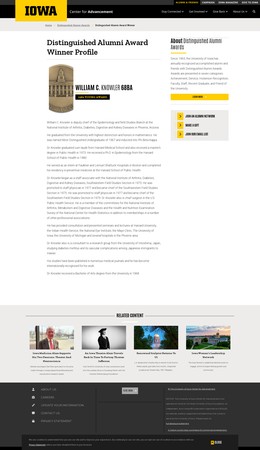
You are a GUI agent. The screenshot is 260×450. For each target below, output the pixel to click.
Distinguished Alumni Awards (73, 25)
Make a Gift (188, 125)
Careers (47, 397)
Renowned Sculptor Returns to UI (156, 355)
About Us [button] (240, 11)
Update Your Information (62, 405)
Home (48, 25)
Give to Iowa (250, 2)
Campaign (208, 2)
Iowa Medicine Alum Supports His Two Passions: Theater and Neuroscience (51, 357)
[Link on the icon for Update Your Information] (33, 406)
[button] (254, 11)
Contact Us (50, 413)
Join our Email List (192, 134)
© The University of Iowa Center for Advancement (191, 389)
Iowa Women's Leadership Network (208, 355)
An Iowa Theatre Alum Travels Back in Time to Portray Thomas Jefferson (104, 357)
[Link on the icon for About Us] (33, 390)
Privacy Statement (37, 445)
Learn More (198, 96)
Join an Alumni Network (196, 116)
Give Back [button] (220, 11)
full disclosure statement (177, 423)
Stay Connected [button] (173, 11)
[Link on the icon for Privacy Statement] (33, 421)
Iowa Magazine (228, 2)
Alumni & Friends (187, 2)
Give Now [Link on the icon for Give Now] (128, 390)
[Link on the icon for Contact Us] (33, 414)
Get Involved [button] (198, 11)
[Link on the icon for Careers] (33, 398)
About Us (48, 389)
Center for (91, 11)
